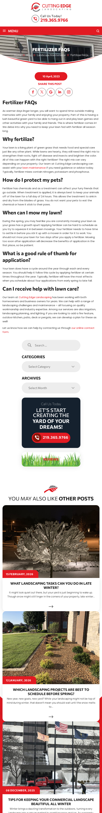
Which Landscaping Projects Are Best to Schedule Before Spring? (51, 692)
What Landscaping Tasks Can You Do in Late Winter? (51, 585)
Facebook (33, 92)
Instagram (68, 92)
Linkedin (59, 92)
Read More (51, 606)
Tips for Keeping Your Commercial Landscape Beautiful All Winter (51, 798)
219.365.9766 (54, 19)
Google (51, 92)
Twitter (42, 92)
